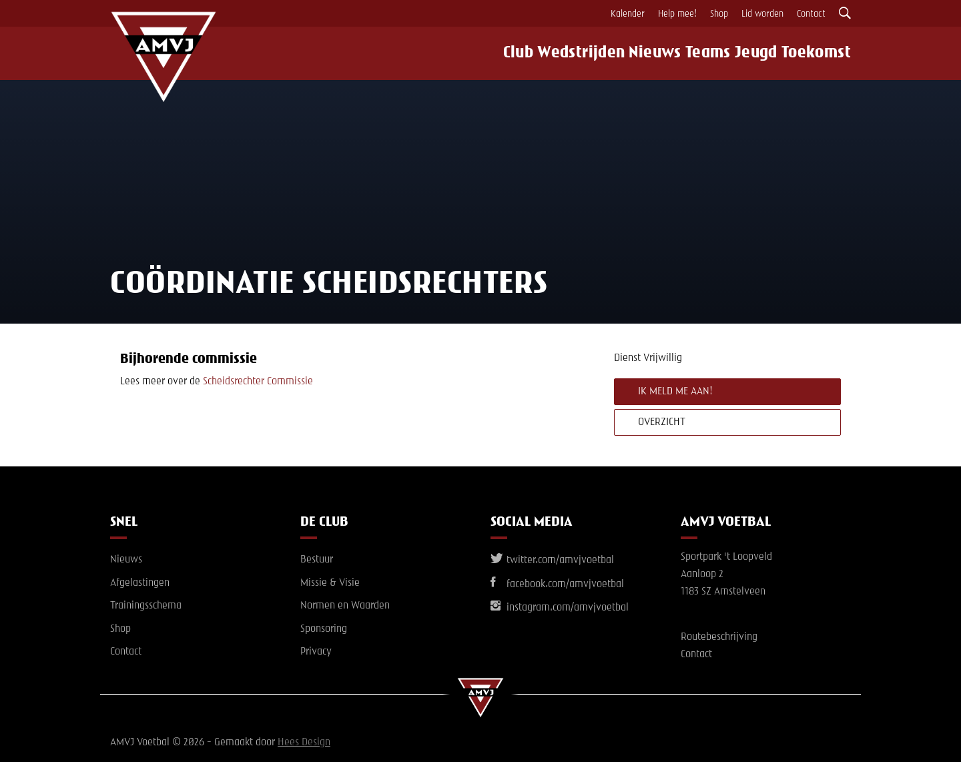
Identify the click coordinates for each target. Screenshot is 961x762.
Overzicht (661, 422)
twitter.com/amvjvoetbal (552, 560)
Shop (719, 14)
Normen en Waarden (345, 606)
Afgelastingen (140, 583)
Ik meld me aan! (675, 391)
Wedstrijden (567, 53)
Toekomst (823, 53)
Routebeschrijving (719, 637)
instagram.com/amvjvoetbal (560, 608)
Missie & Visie (330, 583)
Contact (811, 14)
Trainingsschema (146, 606)
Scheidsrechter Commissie (258, 381)
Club (500, 53)
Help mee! (677, 14)
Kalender (628, 14)
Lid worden (762, 14)
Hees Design (304, 742)
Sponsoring (323, 629)
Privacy (316, 652)
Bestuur (316, 559)
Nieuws (642, 53)
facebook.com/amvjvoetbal (557, 584)
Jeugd (758, 53)
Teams (703, 53)
